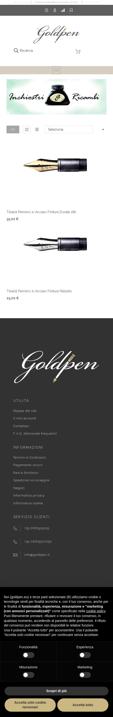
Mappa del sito (25, 411)
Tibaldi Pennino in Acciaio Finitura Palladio (39, 291)
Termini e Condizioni (29, 457)
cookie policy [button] (95, 611)
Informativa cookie (28, 503)
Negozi (19, 488)
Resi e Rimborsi (25, 473)
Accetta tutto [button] (82, 705)
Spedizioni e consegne (31, 480)
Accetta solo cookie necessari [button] (30, 705)
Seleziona (55, 129)
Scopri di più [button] (56, 691)
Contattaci (21, 426)
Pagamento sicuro (27, 465)
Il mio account (24, 418)
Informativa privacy (29, 495)
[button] (27, 129)
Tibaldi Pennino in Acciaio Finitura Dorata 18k (41, 212)
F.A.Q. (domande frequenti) (35, 433)
